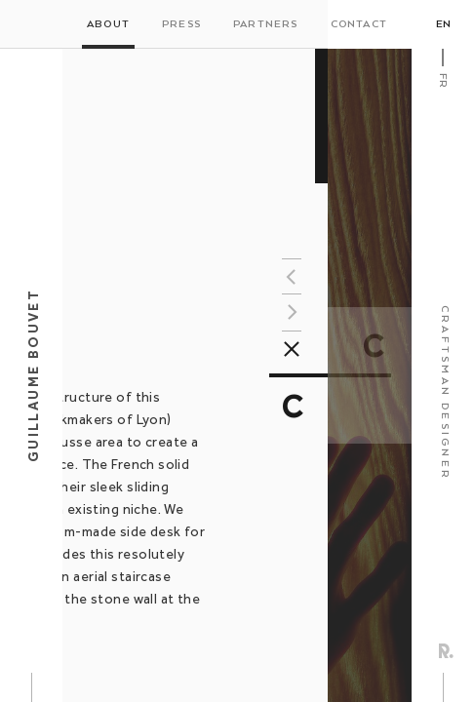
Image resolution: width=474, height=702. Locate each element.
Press (181, 24)
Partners (265, 24)
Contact (359, 24)
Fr (443, 80)
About (108, 24)
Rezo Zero (446, 651)
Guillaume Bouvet (33, 375)
